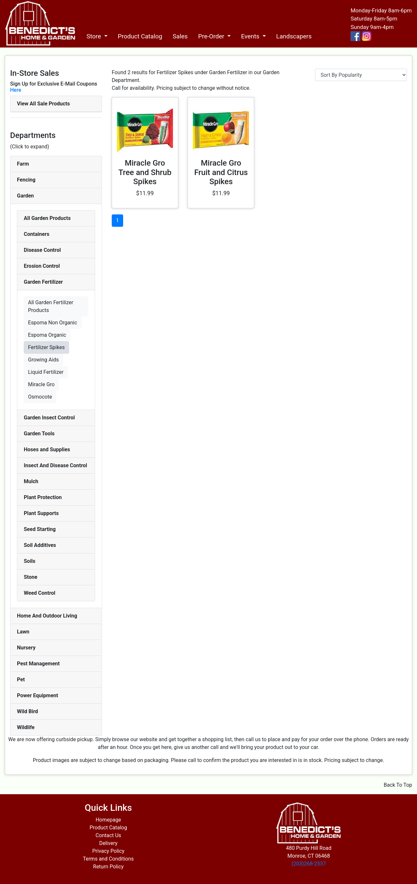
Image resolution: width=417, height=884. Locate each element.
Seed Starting (40, 529)
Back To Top (398, 785)
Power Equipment (37, 695)
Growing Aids (43, 360)
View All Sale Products (43, 104)
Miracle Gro (41, 384)
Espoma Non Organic (52, 323)
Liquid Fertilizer (46, 372)
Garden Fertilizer (43, 282)
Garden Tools (39, 433)
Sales (180, 36)
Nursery (26, 648)
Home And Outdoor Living (47, 616)
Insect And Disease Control (55, 465)
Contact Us (108, 835)
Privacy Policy (108, 851)
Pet (21, 679)
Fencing (26, 180)
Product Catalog (140, 36)
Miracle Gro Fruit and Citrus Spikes (221, 172)
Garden (25, 196)
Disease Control (42, 250)
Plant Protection (43, 497)
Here (15, 90)
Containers (36, 234)
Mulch (31, 481)
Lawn (23, 632)
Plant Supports (41, 513)
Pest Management (38, 663)
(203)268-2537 (309, 864)
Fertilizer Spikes (46, 347)
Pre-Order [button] (212, 36)
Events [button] (251, 36)
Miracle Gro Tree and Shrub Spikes (144, 172)
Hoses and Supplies (47, 449)
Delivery (108, 843)
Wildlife (26, 727)
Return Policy (108, 867)
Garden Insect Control (49, 418)
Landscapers (294, 36)
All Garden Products (47, 218)
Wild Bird (27, 711)
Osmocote (40, 397)
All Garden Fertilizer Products (50, 306)
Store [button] (94, 36)
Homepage (108, 820)
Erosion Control (42, 266)
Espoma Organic (47, 335)
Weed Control (39, 593)
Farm (23, 164)
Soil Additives (40, 545)
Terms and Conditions (108, 859)
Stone (30, 577)
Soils (30, 561)
